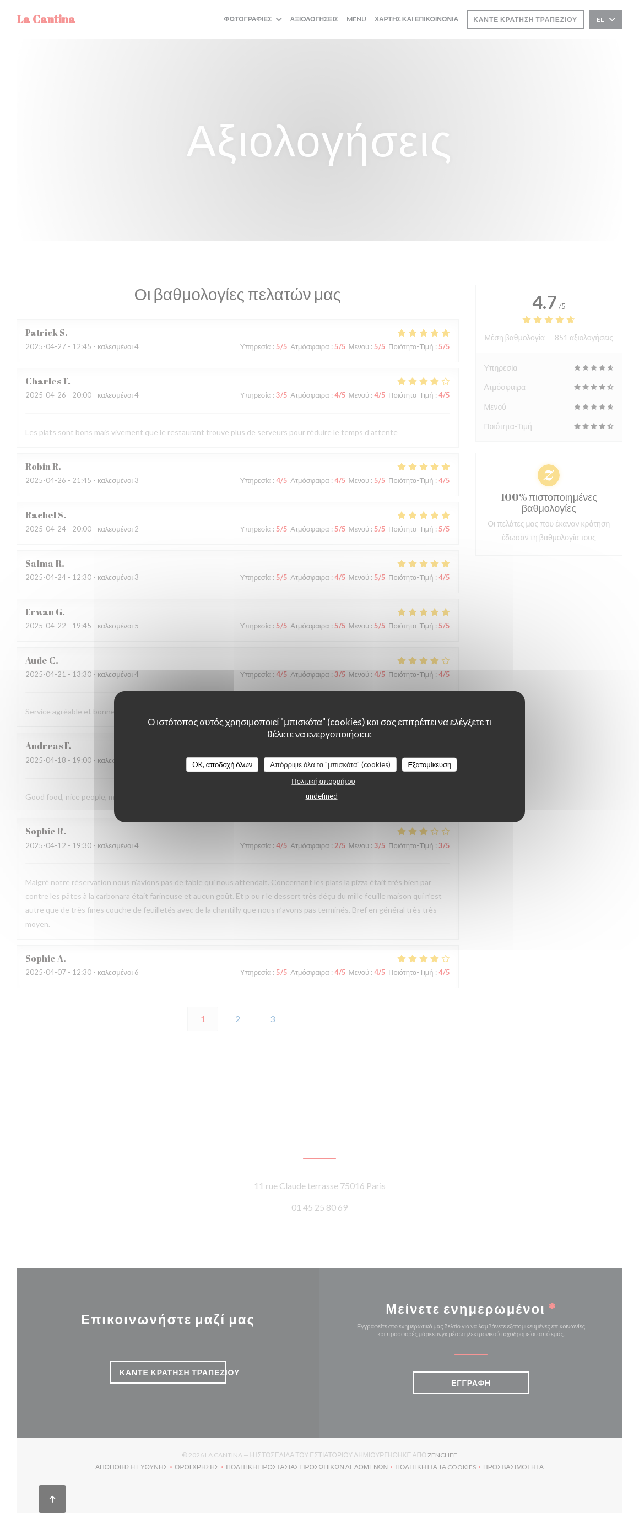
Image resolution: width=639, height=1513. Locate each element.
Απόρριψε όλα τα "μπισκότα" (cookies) (330, 764)
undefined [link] (322, 795)
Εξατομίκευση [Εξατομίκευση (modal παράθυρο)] (429, 764)
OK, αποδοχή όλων (222, 764)
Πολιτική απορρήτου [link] (323, 781)
